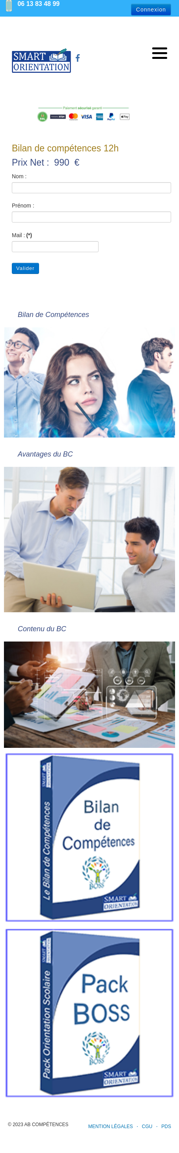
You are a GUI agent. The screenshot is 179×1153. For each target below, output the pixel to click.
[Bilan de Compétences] (89, 368)
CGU (147, 1126)
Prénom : (23, 205)
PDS (166, 1126)
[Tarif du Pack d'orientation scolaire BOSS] (89, 1013)
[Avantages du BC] (89, 525)
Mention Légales (110, 1126)
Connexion (151, 9)
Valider (25, 268)
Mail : (22, 235)
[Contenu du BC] (89, 680)
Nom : (19, 176)
